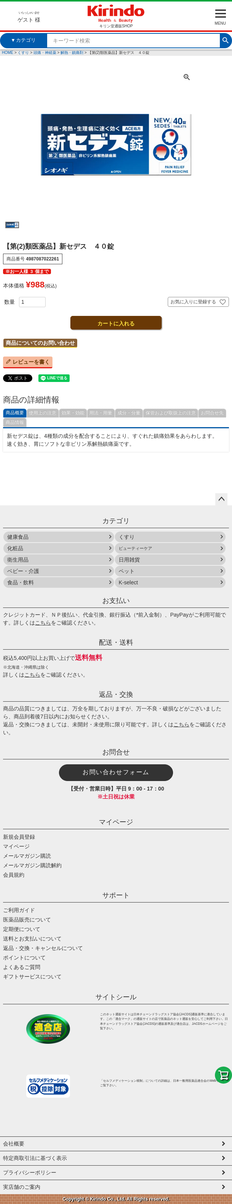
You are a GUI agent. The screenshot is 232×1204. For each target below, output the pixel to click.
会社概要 (13, 1144)
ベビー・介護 (23, 571)
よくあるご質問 (21, 967)
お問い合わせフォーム (116, 772)
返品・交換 (116, 694)
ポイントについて (24, 958)
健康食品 (18, 537)
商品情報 (15, 422)
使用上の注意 (42, 412)
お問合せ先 (212, 412)
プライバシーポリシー (29, 1172)
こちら (43, 623)
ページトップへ (221, 499)
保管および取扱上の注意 (171, 412)
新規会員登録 (19, 837)
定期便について (21, 929)
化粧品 (15, 548)
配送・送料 (116, 642)
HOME (7, 52)
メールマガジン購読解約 (32, 865)
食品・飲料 (20, 582)
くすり (23, 52)
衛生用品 (18, 560)
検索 (225, 39)
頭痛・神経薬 (44, 52)
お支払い (116, 600)
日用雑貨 (129, 560)
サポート (116, 895)
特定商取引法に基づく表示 (35, 1158)
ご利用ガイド (19, 910)
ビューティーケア (135, 548)
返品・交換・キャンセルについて (43, 948)
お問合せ (116, 752)
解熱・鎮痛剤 (71, 52)
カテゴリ (116, 521)
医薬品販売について (27, 920)
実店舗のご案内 (21, 1187)
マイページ (116, 822)
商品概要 (15, 412)
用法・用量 (100, 412)
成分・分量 (129, 412)
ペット (127, 571)
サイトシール (116, 997)
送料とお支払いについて (32, 939)
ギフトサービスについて (32, 977)
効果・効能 (73, 412)
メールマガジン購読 (27, 856)
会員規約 (13, 875)
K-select (128, 582)
